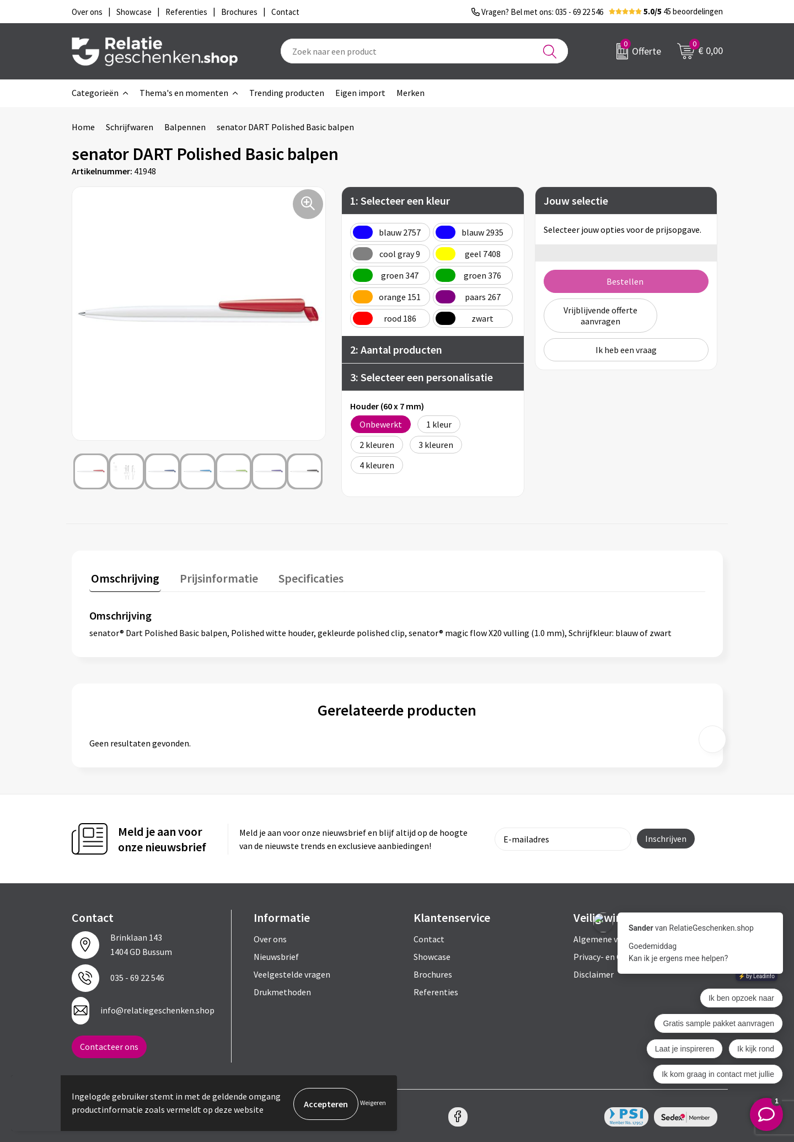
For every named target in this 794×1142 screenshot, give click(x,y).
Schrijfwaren (129, 126)
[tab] (123, 579)
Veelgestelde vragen (292, 972)
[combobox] (424, 51)
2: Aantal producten (396, 349)
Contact (429, 937)
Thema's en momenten (184, 92)
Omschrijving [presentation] (123, 576)
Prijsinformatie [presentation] (213, 576)
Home (83, 126)
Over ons (270, 937)
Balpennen (185, 126)
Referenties (436, 990)
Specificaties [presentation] (301, 576)
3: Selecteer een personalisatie (421, 377)
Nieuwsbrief (276, 954)
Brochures (433, 972)
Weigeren (373, 1104)
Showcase (432, 954)
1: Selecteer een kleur (400, 200)
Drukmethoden (282, 990)
